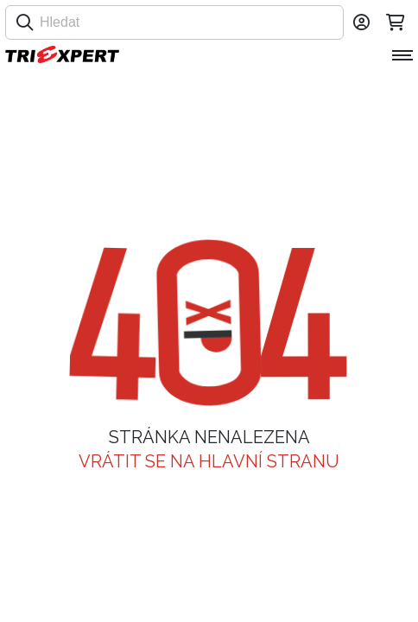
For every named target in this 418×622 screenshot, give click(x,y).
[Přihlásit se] (361, 22)
